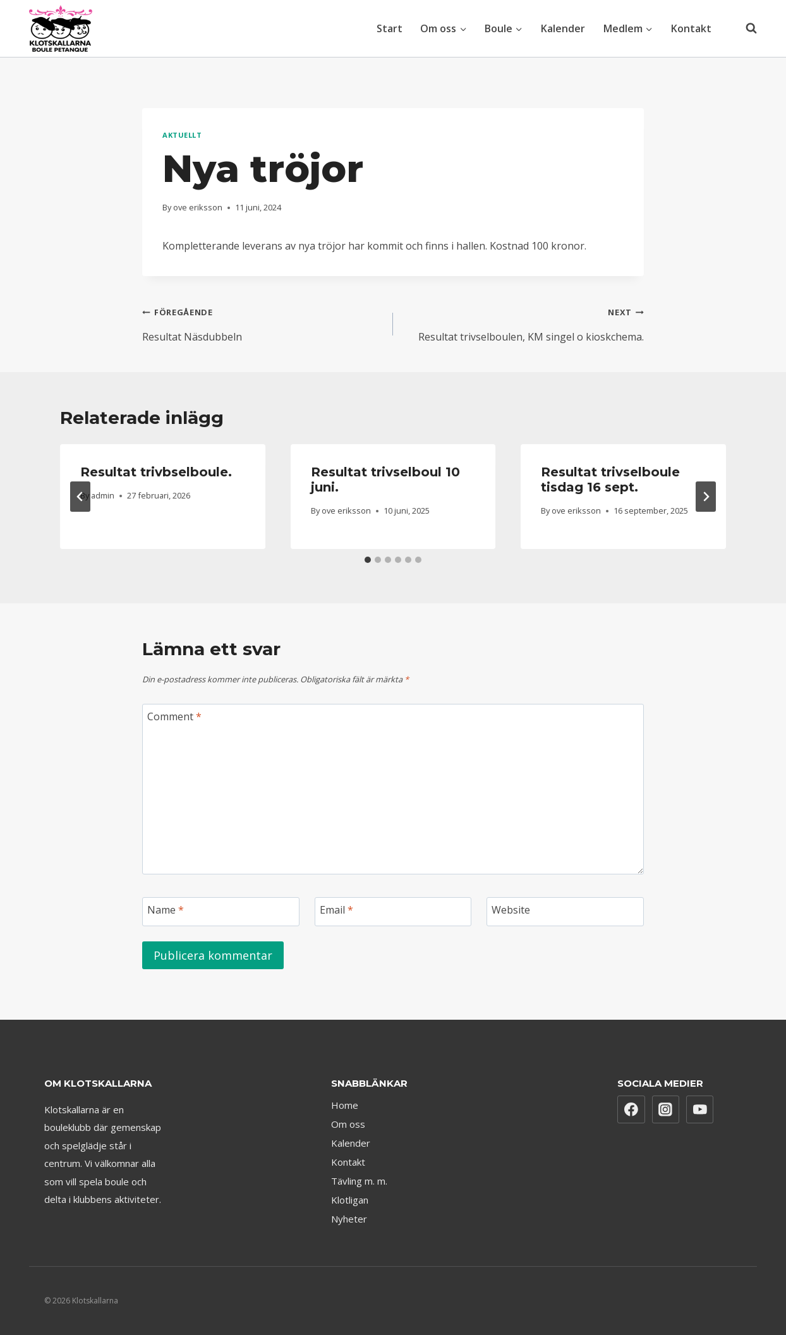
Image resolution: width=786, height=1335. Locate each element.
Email (336, 910)
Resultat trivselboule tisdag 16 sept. (610, 479)
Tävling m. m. (359, 1181)
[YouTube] (700, 1109)
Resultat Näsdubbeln (262, 322)
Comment (174, 716)
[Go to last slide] (80, 496)
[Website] (565, 912)
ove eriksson (197, 207)
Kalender (563, 28)
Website (511, 910)
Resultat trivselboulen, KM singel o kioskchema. (523, 322)
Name (165, 910)
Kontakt (691, 28)
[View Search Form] (745, 28)
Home (344, 1105)
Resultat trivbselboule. (156, 472)
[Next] (706, 496)
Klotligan (349, 1199)
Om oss (348, 1124)
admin (102, 495)
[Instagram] (666, 1109)
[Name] (220, 912)
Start (389, 28)
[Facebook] (631, 1109)
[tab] (368, 560)
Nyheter (349, 1218)
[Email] (393, 912)
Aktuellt (182, 135)
